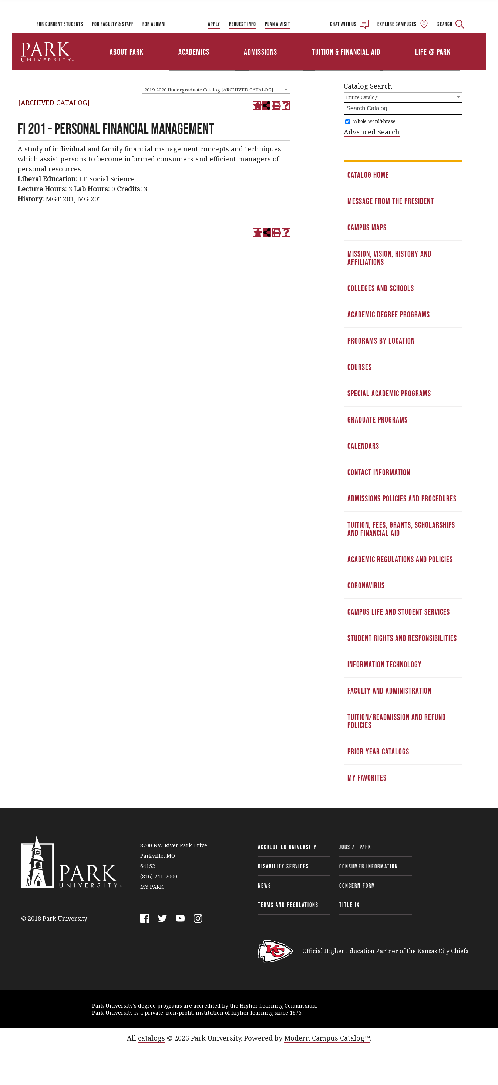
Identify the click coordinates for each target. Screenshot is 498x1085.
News (264, 885)
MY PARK (152, 886)
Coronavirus (366, 585)
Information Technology (384, 664)
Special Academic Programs (389, 393)
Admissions (260, 51)
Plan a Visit (277, 24)
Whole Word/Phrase (374, 121)
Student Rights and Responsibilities (402, 638)
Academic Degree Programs (388, 314)
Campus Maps (367, 227)
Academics (193, 51)
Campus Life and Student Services (398, 611)
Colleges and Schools (380, 288)
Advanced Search (372, 131)
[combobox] (216, 89)
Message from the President (390, 201)
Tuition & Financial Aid (346, 51)
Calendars (363, 445)
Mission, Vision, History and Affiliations (389, 257)
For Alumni (154, 24)
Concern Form (357, 885)
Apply (214, 24)
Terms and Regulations (288, 904)
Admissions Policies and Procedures (402, 498)
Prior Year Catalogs (378, 751)
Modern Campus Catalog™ (327, 1038)
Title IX (349, 904)
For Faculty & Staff (113, 24)
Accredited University (287, 847)
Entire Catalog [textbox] (362, 97)
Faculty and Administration (389, 690)
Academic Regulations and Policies (400, 559)
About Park (127, 51)
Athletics (399, 42)
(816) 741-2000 (158, 876)
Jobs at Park (355, 847)
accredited (207, 1005)
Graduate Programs (377, 419)
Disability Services (283, 866)
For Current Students (60, 24)
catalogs (151, 1038)
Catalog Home (368, 174)
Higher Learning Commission (278, 1005)
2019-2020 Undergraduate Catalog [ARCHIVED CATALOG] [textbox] (208, 89)
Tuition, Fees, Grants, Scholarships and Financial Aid (401, 528)
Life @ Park (433, 51)
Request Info (242, 24)
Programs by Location (381, 340)
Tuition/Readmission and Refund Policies (396, 721)
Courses (359, 367)
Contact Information (378, 472)
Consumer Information (368, 866)
